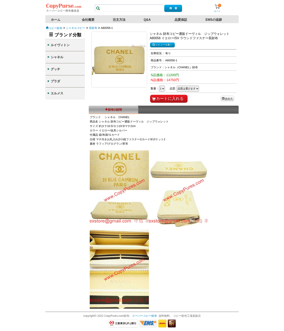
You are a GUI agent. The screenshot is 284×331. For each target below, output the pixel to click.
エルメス (57, 93)
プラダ (55, 81)
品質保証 (181, 19)
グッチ (55, 69)
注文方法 (119, 19)
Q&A (147, 19)
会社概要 (88, 19)
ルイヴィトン (60, 45)
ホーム (55, 19)
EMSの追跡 (214, 19)
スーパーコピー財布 (144, 315)
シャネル (57, 57)
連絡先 (229, 98)
